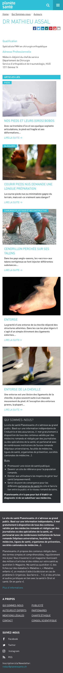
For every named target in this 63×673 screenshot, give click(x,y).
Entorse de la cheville (22, 389)
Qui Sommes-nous (21, 14)
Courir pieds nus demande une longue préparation (28, 186)
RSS (7, 657)
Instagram (11, 651)
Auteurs (38, 14)
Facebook (10, 639)
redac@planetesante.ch (15, 666)
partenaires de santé (29, 486)
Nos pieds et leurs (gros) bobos (29, 120)
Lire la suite (13, 137)
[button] (34, 28)
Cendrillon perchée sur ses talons (26, 251)
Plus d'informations (13, 587)
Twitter (9, 645)
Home (6, 14)
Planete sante (8, 5)
